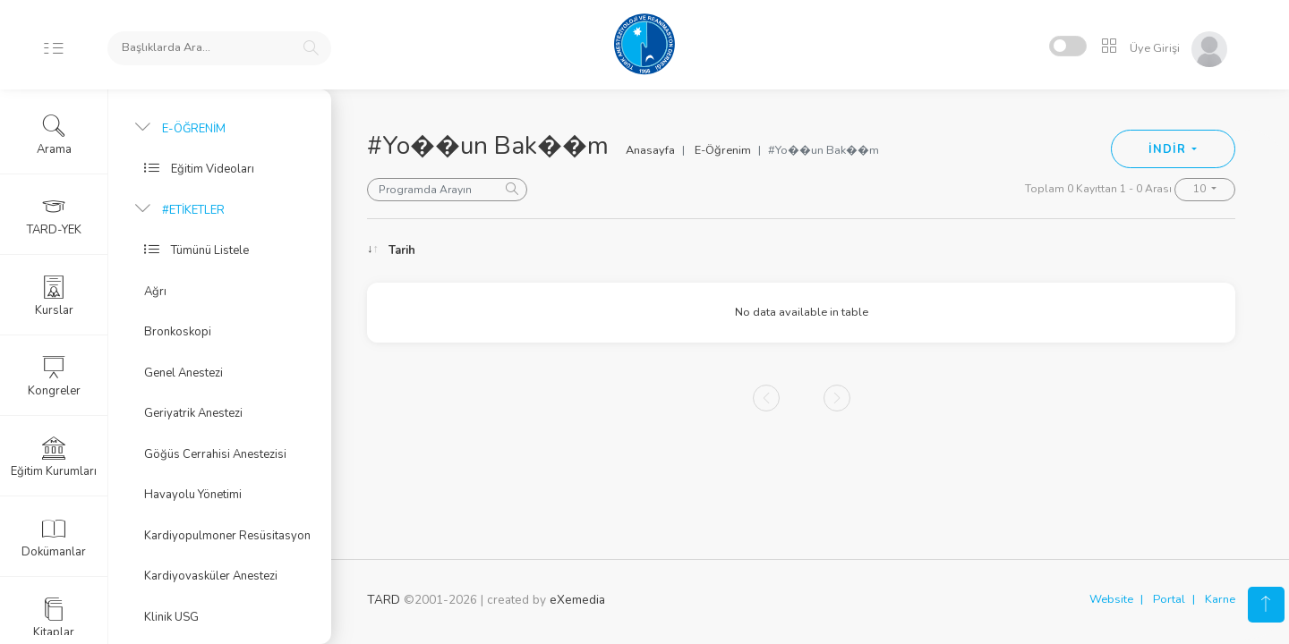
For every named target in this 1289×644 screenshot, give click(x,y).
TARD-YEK (54, 215)
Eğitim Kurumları (54, 457)
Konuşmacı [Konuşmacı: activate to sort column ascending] (718, 250)
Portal (1169, 599)
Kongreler (54, 376)
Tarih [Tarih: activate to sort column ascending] (401, 250)
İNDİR (1168, 149)
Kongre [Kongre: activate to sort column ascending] (1102, 250)
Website (1111, 599)
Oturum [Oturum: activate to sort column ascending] (926, 250)
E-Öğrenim (723, 150)
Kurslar (54, 296)
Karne (1220, 599)
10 (1200, 189)
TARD (383, 599)
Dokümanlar (53, 537)
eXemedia (577, 599)
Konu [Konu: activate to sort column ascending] (551, 250)
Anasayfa (650, 150)
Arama (54, 135)
